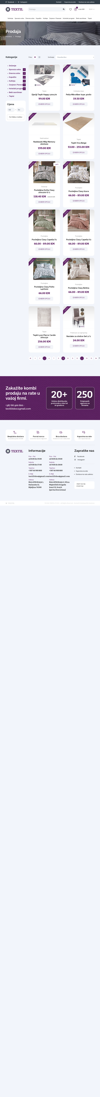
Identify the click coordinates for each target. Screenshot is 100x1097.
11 (72, 358)
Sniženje (10, 18)
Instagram (22, 2)
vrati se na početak (81, 485)
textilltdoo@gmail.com (18, 408)
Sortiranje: (51, 57)
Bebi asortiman (81, 18)
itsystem (91, 503)
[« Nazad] (30, 358)
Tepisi (90, 18)
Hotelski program (68, 18)
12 (77, 358)
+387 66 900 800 (14, 405)
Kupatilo (38, 18)
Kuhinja (45, 18)
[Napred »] (96, 358)
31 (91, 358)
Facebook (10, 2)
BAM (90, 9)
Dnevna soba (30, 18)
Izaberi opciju (44, 104)
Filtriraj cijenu (15, 117)
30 (87, 358)
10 (68, 358)
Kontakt (58, 2)
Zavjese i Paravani (55, 18)
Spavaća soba (19, 18)
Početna (9, 36)
